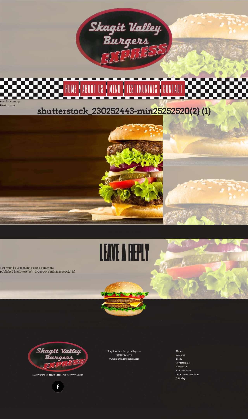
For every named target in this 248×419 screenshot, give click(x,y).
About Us (180, 355)
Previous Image (10, 101)
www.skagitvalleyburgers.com (124, 359)
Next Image (7, 105)
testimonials (142, 88)
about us (93, 88)
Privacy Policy (183, 370)
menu (115, 88)
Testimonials (182, 362)
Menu (179, 359)
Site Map (180, 378)
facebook (58, 387)
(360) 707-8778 (124, 354)
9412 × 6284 (133, 231)
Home (71, 88)
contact (173, 88)
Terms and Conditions (187, 374)
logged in (23, 267)
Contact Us (181, 366)
